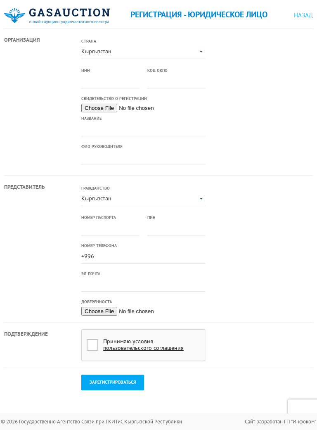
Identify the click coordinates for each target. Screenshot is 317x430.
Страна (88, 41)
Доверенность (96, 301)
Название (91, 118)
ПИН (151, 217)
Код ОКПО (157, 70)
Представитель (24, 186)
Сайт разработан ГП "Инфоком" (280, 421)
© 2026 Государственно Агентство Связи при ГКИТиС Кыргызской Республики (91, 421)
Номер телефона (99, 245)
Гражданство (95, 188)
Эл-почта (90, 273)
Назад (303, 15)
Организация (22, 39)
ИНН (85, 70)
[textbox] (110, 81)
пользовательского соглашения (143, 348)
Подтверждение (26, 333)
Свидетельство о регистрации (114, 98)
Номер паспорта (98, 217)
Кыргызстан (96, 51)
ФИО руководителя (102, 146)
